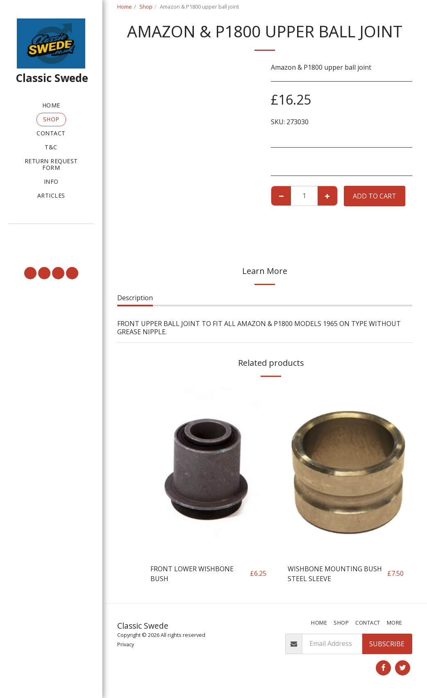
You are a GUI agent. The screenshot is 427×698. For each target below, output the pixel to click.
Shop (145, 6)
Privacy (125, 644)
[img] (208, 471)
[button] (51, 235)
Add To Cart (374, 196)
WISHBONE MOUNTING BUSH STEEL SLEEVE (335, 573)
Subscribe (386, 643)
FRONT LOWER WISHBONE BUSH (192, 573)
